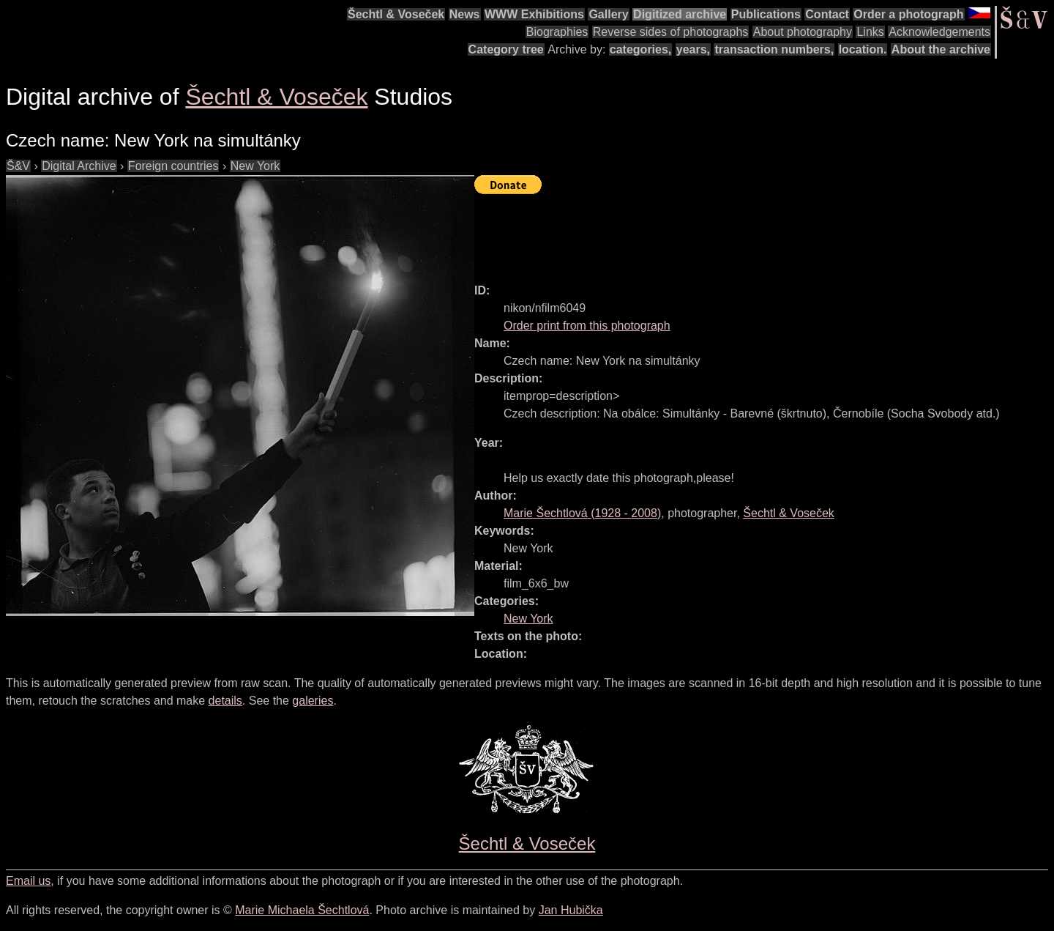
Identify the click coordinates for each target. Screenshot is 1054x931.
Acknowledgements (939, 32)
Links (869, 32)
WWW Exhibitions (534, 14)
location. (863, 49)
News (464, 14)
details (225, 700)
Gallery (608, 14)
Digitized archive (679, 14)
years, (693, 49)
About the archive (941, 49)
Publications (766, 14)
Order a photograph (908, 14)
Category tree (506, 49)
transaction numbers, (774, 49)
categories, (640, 49)
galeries (312, 700)
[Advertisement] (740, 232)
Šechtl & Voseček (396, 14)
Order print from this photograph (587, 325)
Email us (28, 881)
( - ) (582, 513)
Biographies (557, 32)
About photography (802, 32)
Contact (827, 14)
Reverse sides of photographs (671, 32)
